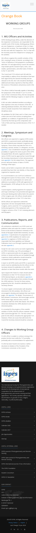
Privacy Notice (13, 523)
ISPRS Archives (6, 412)
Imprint (22, 523)
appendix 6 (28, 277)
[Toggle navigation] (32, 4)
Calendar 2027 (5, 430)
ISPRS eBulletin (6, 421)
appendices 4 (5, 235)
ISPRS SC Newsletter (7, 477)
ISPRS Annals (5, 417)
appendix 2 (4, 149)
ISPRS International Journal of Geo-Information (16, 464)
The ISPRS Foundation (8, 468)
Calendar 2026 (5, 425)
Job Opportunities (6, 434)
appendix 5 (4, 239)
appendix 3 (7, 160)
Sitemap (4, 439)
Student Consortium (7, 473)
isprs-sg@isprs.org (11, 508)
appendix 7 (12, 295)
